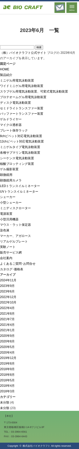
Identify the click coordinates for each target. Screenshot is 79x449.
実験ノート (7, 247)
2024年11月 (8, 280)
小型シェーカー (11, 202)
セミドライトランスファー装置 (21, 108)
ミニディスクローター (15, 208)
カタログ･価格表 (11, 269)
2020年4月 (7, 352)
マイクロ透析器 (11, 124)
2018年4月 (7, 385)
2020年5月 (7, 347)
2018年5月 (7, 380)
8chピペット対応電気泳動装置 (21, 136)
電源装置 (6, 213)
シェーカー (7, 197)
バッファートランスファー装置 (21, 113)
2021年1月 (7, 330)
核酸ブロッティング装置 (17, 163)
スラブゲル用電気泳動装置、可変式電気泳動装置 (34, 91)
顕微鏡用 (6, 174)
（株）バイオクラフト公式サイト (23, 52)
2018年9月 (7, 369)
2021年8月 (7, 313)
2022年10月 (8, 302)
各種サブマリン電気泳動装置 (20, 152)
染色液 (4, 230)
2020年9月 (7, 335)
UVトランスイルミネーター (19, 191)
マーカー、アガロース (15, 236)
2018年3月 (7, 391)
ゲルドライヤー (11, 119)
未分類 (4, 402)
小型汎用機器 (9, 219)
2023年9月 (7, 285)
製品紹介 (6, 75)
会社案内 (6, 258)
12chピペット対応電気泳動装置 (22, 141)
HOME (4, 69)
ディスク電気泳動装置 (15, 102)
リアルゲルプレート (14, 241)
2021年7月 (7, 319)
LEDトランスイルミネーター (20, 186)
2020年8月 (7, 341)
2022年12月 (8, 297)
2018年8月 (7, 374)
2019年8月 (7, 363)
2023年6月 (7, 291)
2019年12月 (8, 358)
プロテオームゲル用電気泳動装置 (23, 97)
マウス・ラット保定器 (15, 224)
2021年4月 (7, 324)
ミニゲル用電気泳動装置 (17, 80)
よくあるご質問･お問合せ (18, 263)
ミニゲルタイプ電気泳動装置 (20, 147)
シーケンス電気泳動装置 (17, 158)
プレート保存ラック (14, 130)
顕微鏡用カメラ (11, 180)
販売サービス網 (11, 252)
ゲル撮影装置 (9, 169)
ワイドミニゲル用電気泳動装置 (21, 86)
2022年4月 (7, 308)
